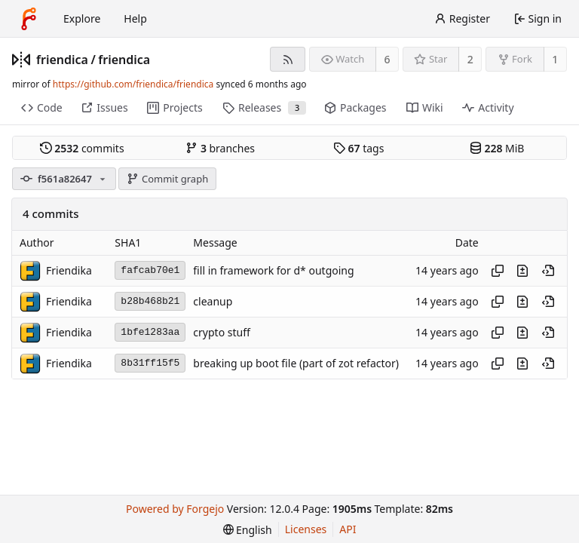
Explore (81, 18)
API (347, 529)
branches (220, 148)
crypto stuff (221, 332)
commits (82, 148)
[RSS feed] (287, 59)
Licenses (306, 529)
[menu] (247, 530)
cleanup (212, 301)
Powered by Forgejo (175, 509)
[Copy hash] (497, 270)
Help (135, 18)
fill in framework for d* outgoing (273, 270)
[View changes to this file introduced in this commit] (522, 270)
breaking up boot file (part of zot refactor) (296, 363)
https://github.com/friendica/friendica (133, 84)
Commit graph (167, 179)
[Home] (29, 18)
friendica (62, 59)
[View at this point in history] (548, 270)
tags (358, 148)
